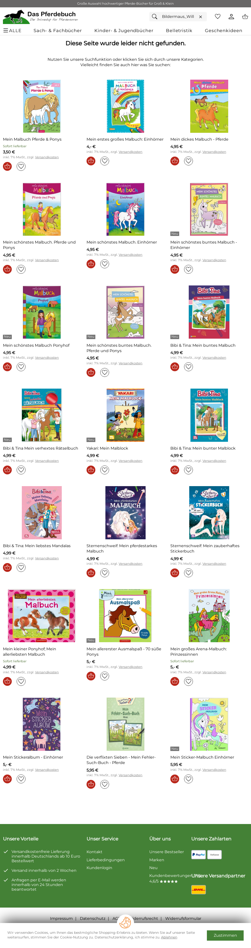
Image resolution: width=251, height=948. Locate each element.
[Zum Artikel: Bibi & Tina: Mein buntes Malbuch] (209, 312)
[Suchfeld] (178, 16)
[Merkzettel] (218, 17)
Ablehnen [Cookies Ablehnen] (169, 937)
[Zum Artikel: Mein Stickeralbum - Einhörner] (42, 724)
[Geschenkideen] (223, 30)
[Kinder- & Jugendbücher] (123, 30)
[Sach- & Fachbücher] (58, 30)
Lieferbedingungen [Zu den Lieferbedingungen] (106, 860)
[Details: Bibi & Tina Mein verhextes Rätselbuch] (8, 440)
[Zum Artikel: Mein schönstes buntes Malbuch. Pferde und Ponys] (125, 312)
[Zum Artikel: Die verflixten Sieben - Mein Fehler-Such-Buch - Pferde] (125, 724)
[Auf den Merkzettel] (21, 166)
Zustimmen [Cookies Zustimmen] (225, 935)
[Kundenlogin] (231, 17)
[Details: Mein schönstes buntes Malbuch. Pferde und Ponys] (92, 337)
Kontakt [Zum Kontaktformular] (94, 852)
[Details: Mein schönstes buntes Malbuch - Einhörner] (175, 234)
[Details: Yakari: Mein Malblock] (92, 440)
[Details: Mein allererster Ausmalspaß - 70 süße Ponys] (92, 640)
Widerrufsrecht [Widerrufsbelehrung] (143, 918)
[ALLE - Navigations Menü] (13, 30)
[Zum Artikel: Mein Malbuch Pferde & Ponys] (42, 106)
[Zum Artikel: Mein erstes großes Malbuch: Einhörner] (125, 106)
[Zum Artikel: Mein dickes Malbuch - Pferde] (199, 139)
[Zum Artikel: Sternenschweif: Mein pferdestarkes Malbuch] (125, 512)
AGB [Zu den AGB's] (117, 918)
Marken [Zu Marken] (156, 860)
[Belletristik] (179, 30)
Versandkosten (47, 157)
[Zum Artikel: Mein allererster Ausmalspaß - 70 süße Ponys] (125, 651)
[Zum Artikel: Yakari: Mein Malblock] (125, 415)
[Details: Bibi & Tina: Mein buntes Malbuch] (175, 337)
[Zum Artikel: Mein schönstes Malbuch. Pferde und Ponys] (42, 209)
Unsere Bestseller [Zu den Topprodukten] (166, 852)
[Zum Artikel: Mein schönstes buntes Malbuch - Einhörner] (209, 245)
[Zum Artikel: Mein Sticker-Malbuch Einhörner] (209, 724)
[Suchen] (156, 16)
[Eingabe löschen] (200, 17)
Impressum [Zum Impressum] (61, 918)
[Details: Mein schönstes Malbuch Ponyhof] (8, 337)
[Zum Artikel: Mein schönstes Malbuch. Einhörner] (125, 209)
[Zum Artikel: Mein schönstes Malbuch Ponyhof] (36, 345)
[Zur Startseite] (41, 16)
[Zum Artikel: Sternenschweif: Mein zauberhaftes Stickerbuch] (209, 512)
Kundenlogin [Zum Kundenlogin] (99, 867)
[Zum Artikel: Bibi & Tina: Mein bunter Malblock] (209, 415)
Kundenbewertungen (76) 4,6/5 (175, 878)
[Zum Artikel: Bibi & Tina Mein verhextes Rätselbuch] (42, 415)
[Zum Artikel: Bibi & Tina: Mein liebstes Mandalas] (42, 512)
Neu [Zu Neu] (153, 867)
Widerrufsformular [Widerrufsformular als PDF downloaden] (183, 918)
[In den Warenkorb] (7, 166)
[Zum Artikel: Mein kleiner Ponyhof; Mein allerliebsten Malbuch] (42, 651)
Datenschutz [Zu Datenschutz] (92, 918)
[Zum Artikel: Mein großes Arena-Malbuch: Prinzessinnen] (209, 615)
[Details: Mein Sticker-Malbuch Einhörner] (175, 749)
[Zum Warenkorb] (245, 17)
